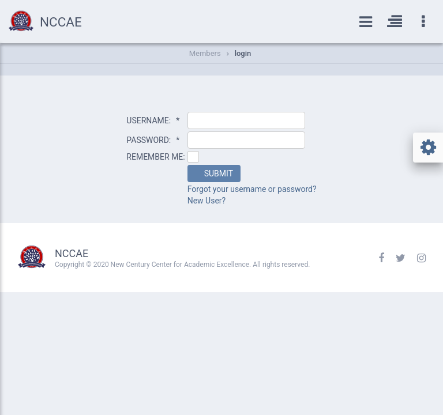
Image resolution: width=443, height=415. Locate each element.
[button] (214, 173)
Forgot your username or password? (252, 189)
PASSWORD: (152, 140)
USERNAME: (152, 120)
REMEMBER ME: (155, 156)
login (243, 53)
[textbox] (246, 120)
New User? (206, 200)
